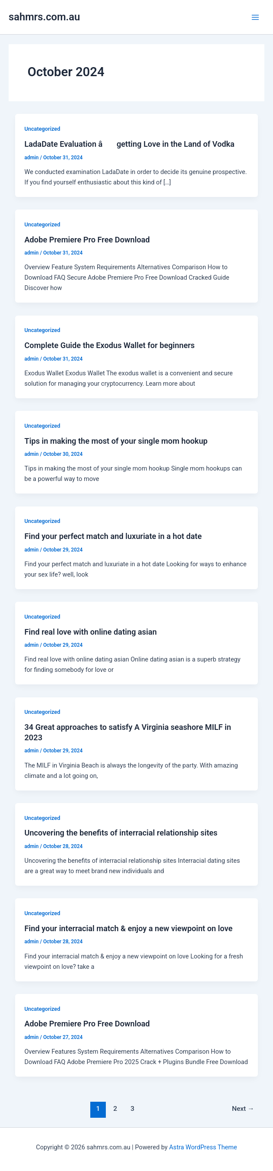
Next (243, 1109)
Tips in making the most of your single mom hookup (115, 440)
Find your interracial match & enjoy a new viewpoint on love (128, 928)
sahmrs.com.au (44, 17)
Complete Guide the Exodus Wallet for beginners (109, 345)
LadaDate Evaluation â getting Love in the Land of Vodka (129, 143)
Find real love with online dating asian (90, 631)
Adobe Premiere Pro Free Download (86, 239)
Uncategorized (42, 129)
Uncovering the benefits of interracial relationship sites (120, 832)
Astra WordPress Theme (203, 1147)
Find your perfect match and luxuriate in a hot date (113, 536)
